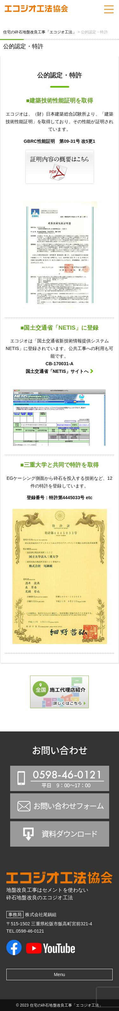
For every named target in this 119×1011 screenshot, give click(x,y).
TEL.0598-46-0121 (25, 931)
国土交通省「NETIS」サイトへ (57, 371)
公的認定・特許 (23, 46)
